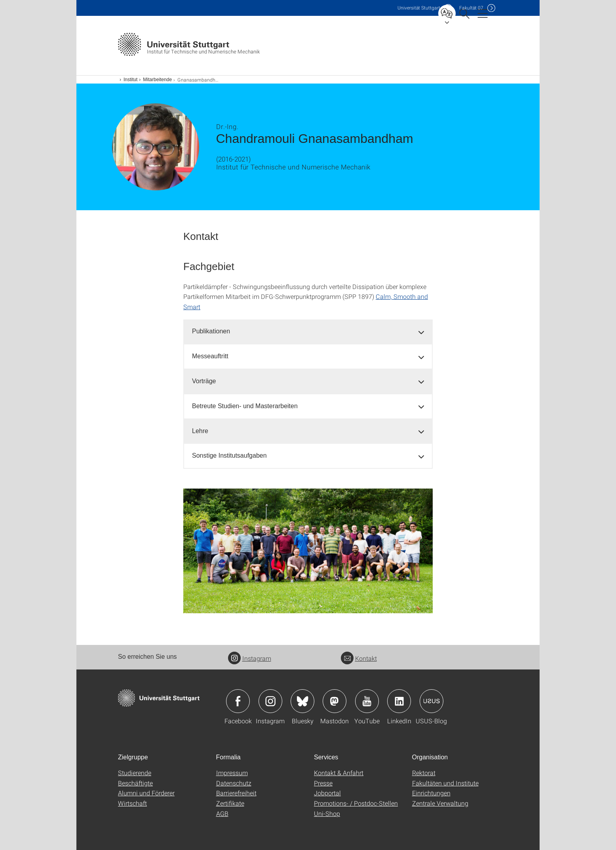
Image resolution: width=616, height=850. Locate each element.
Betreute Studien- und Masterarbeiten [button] (245, 406)
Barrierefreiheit (236, 793)
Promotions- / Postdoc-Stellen (356, 803)
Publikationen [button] (211, 331)
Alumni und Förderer (146, 793)
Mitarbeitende (157, 79)
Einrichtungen (431, 793)
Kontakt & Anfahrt (338, 772)
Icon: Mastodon (334, 701)
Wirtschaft (132, 803)
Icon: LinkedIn (399, 701)
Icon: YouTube (367, 701)
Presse (323, 783)
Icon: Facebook (238, 701)
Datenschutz (233, 783)
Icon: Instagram (270, 701)
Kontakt (359, 658)
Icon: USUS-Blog (431, 701)
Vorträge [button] (204, 381)
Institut (130, 79)
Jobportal (327, 793)
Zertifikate (230, 803)
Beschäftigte (135, 783)
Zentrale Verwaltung (440, 803)
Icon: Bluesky (302, 701)
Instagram (249, 658)
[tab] (308, 331)
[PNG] (308, 551)
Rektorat (423, 772)
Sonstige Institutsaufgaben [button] (229, 455)
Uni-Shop (327, 813)
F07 (471, 8)
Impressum (232, 772)
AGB (222, 813)
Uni (418, 8)
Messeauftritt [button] (210, 356)
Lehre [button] (200, 431)
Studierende (134, 772)
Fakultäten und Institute (445, 783)
